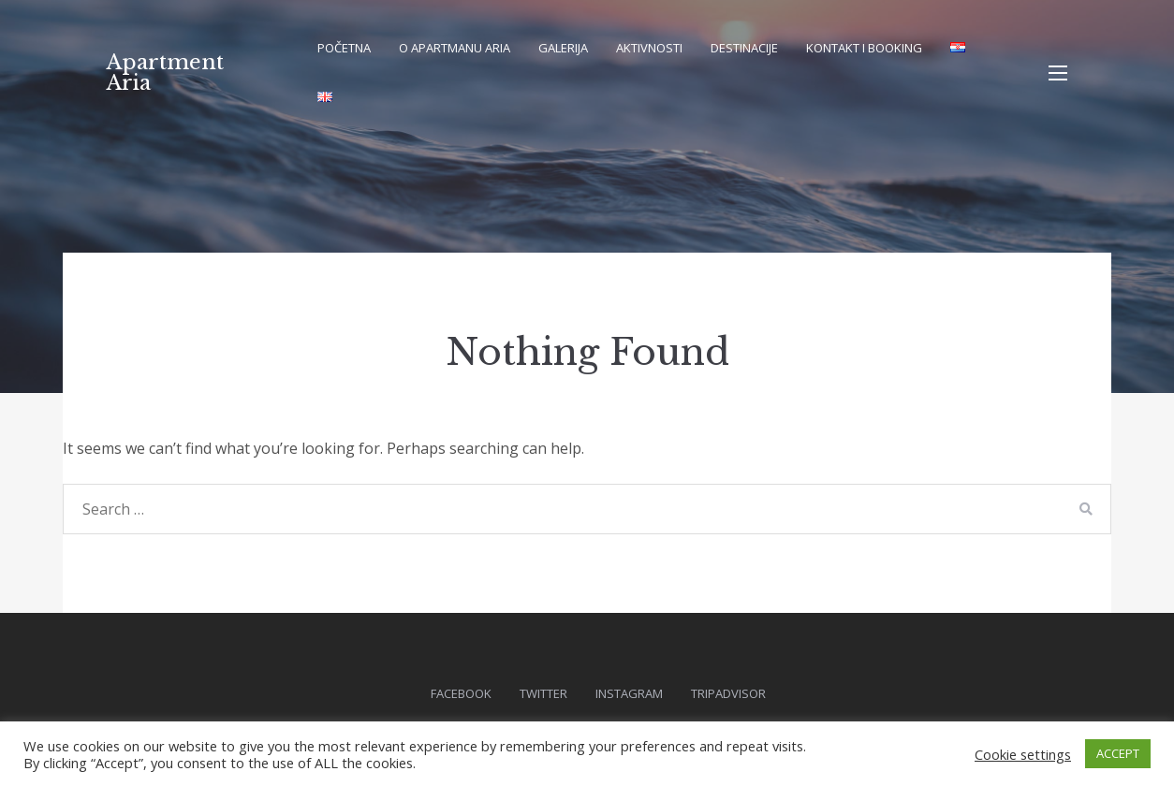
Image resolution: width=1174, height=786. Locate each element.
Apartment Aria (165, 72)
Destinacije (744, 47)
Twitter (543, 693)
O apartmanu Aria (454, 47)
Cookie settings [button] (1023, 754)
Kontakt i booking (864, 47)
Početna (344, 47)
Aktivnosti (649, 47)
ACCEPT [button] (1117, 753)
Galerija (563, 47)
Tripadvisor (728, 693)
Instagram (629, 693)
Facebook (461, 693)
